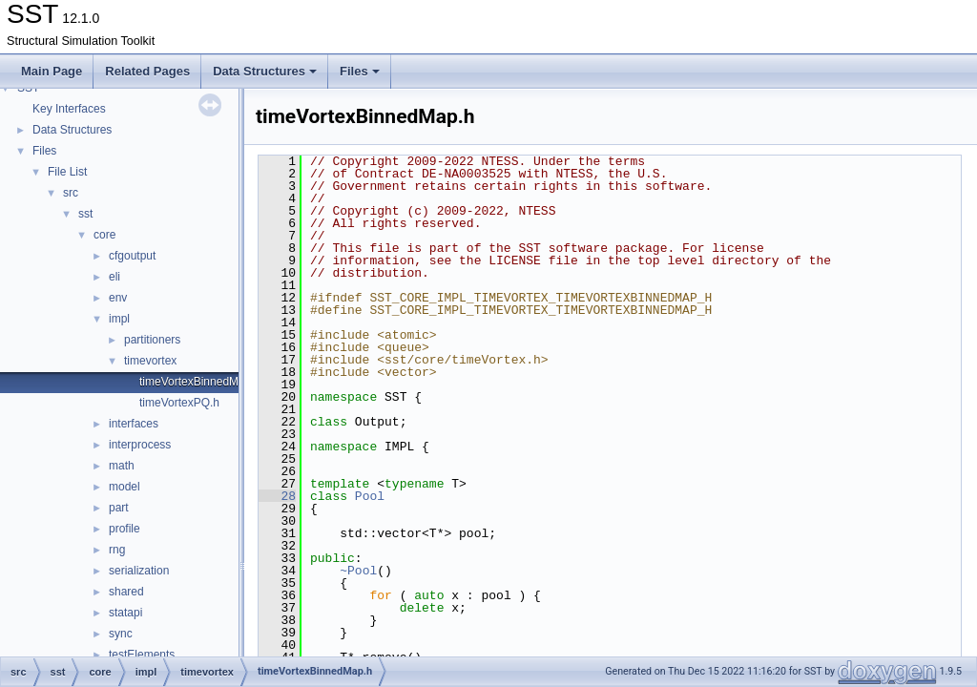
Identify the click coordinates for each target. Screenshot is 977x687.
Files (360, 71)
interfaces (133, 423)
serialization (139, 570)
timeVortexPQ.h (179, 402)
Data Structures (265, 71)
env (118, 297)
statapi (125, 612)
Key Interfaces (69, 108)
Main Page (51, 71)
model (124, 486)
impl (119, 318)
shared (126, 591)
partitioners (152, 339)
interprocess (140, 444)
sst (85, 213)
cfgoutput (132, 255)
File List (67, 171)
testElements (142, 654)
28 (277, 496)
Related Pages (147, 71)
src (70, 192)
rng (117, 549)
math (122, 465)
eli (114, 276)
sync (121, 633)
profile (124, 528)
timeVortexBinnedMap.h (199, 381)
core (104, 234)
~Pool (358, 570)
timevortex (150, 360)
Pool (370, 496)
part (119, 507)
